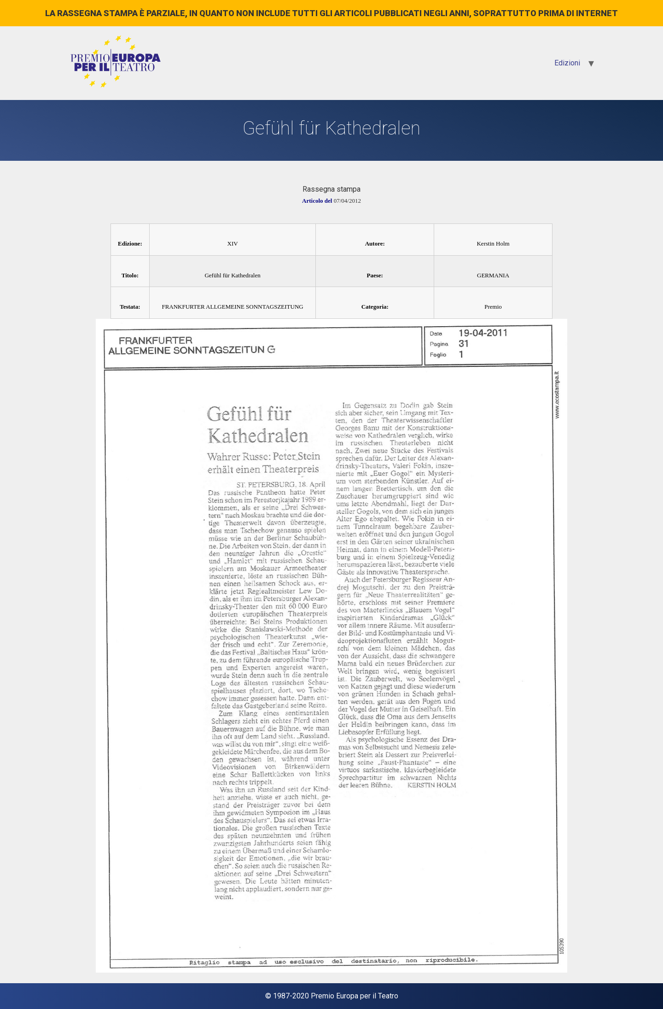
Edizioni (567, 63)
